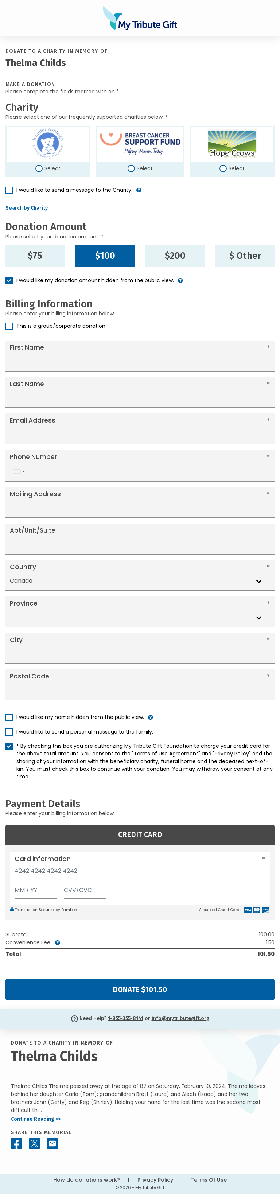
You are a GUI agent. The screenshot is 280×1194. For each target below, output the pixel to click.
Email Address (32, 420)
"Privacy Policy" (232, 753)
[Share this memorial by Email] (52, 1143)
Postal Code (29, 676)
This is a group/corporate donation (60, 326)
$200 (175, 255)
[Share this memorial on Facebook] (16, 1143)
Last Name (27, 384)
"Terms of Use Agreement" (166, 753)
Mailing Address (35, 494)
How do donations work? (86, 1179)
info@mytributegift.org (180, 1018)
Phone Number (33, 456)
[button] (139, 193)
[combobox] (18, 472)
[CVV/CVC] (85, 889)
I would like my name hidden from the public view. (80, 717)
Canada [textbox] (21, 580)
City (16, 639)
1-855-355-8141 (125, 1018)
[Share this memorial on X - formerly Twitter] (34, 1143)
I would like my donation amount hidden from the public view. (95, 280)
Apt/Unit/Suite (32, 530)
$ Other (245, 255)
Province (24, 603)
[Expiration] (36, 889)
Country (23, 567)
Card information (43, 859)
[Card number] (140, 873)
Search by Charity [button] (26, 208)
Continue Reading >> (36, 1119)
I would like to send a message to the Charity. (74, 190)
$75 (35, 255)
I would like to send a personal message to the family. (84, 731)
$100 (105, 255)
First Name (27, 347)
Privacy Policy (155, 1179)
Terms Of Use (209, 1179)
